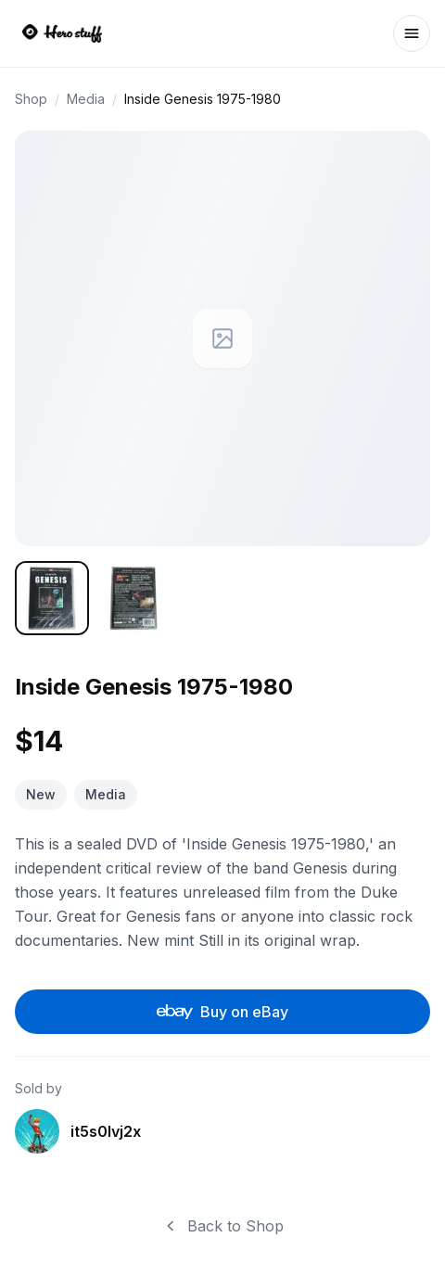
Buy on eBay (223, 1011)
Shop (31, 99)
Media (86, 99)
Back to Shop (222, 1226)
